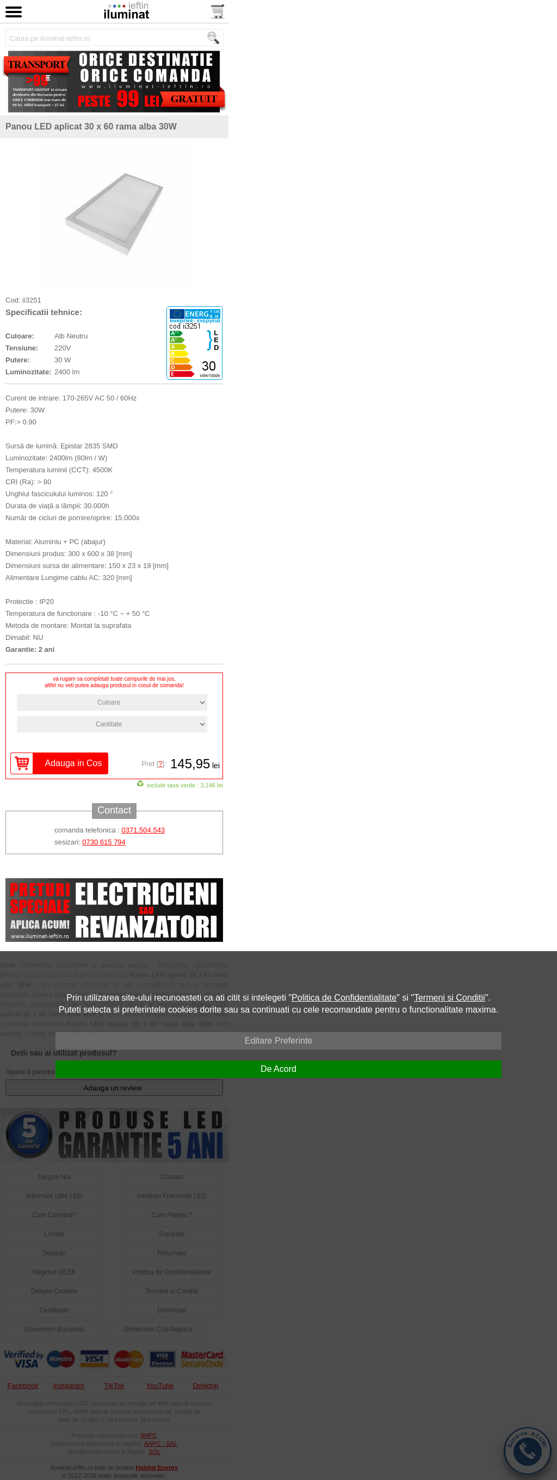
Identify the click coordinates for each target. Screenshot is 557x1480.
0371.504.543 (143, 830)
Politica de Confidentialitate (344, 997)
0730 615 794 (104, 842)
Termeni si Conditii (449, 997)
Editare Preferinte (279, 1040)
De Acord (278, 1069)
